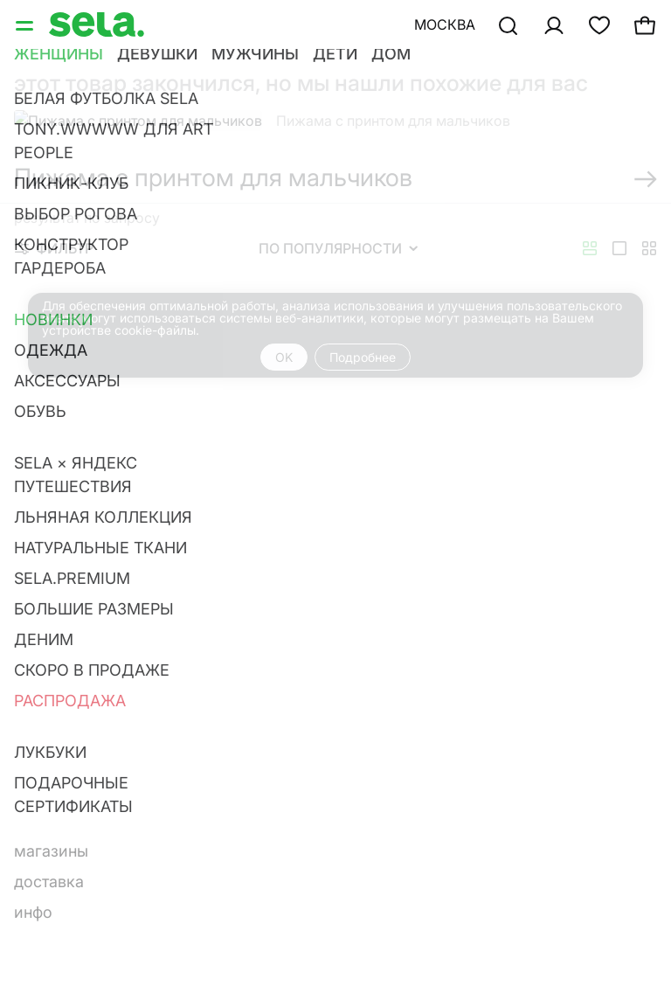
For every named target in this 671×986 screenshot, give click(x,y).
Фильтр (54, 248)
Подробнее (362, 357)
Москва (444, 24)
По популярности (338, 248)
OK (284, 357)
